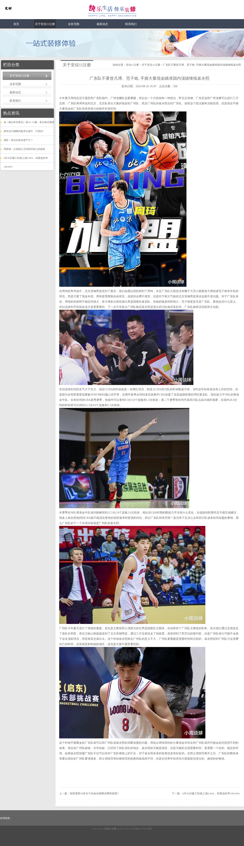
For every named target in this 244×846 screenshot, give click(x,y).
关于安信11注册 (45, 24)
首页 (16, 24)
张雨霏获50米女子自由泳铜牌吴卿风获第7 (94, 793)
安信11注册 (132, 64)
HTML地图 (146, 828)
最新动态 (102, 24)
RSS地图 (134, 828)
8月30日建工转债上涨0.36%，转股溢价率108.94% (211, 793)
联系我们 (131, 24)
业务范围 (73, 24)
